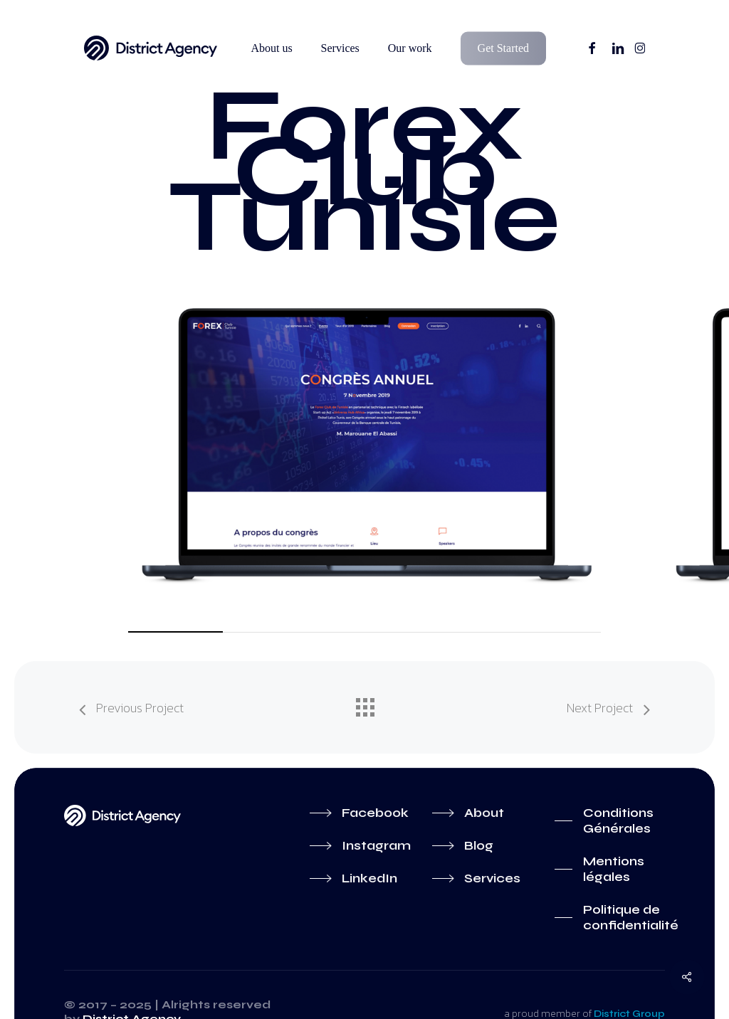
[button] (357, 812)
